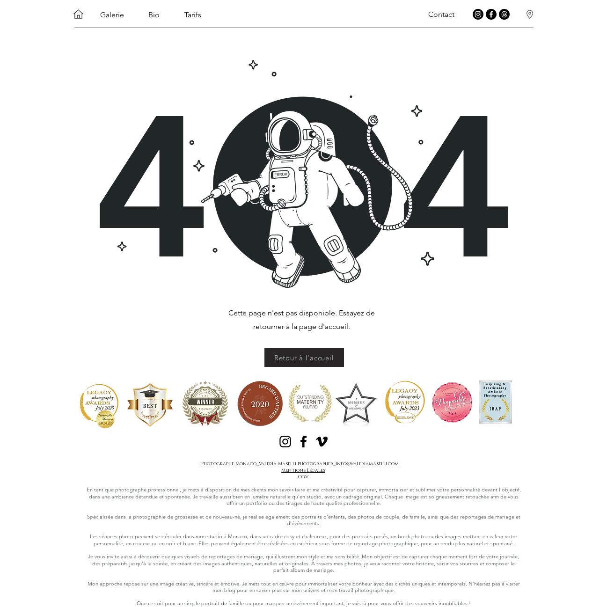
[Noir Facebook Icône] (303, 441)
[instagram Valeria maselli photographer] (478, 14)
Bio (154, 14)
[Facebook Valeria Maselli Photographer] (491, 14)
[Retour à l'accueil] (304, 357)
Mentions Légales (303, 470)
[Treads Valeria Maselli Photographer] (504, 14)
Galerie (112, 14)
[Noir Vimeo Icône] (321, 441)
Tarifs (192, 14)
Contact (441, 14)
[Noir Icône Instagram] (285, 441)
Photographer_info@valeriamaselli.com (348, 464)
